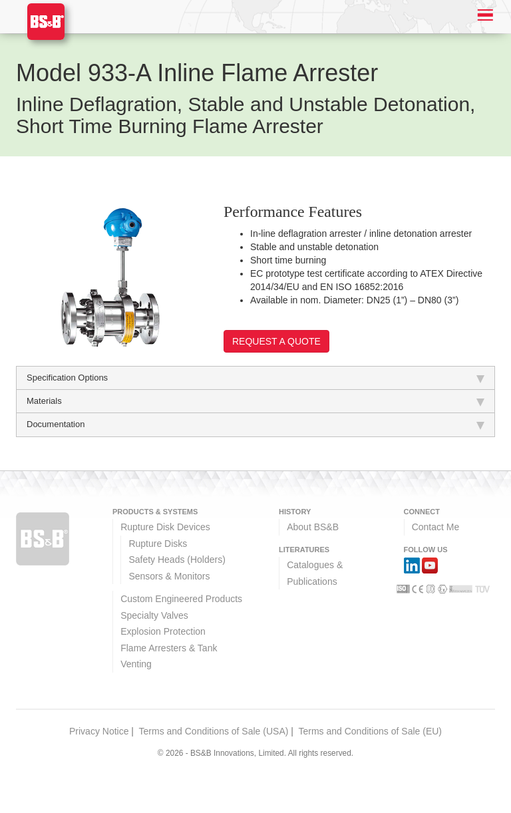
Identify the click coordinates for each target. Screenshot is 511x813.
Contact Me (436, 527)
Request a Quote (276, 341)
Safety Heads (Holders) (177, 559)
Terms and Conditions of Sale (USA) (214, 731)
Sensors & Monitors (169, 576)
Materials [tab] (255, 401)
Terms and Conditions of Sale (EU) (370, 731)
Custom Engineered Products (181, 598)
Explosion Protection (163, 631)
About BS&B (313, 527)
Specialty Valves (154, 615)
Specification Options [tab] (255, 378)
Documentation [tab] (255, 424)
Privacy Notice (98, 731)
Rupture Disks (157, 543)
